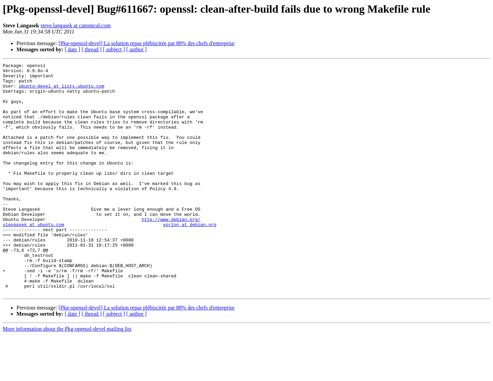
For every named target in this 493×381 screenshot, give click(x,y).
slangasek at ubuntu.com (33, 257)
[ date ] (72, 49)
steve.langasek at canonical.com (75, 25)
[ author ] (136, 49)
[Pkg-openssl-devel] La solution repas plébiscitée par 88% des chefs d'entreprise (147, 43)
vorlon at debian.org (189, 257)
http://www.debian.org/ (171, 251)
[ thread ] (91, 49)
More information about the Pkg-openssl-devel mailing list (67, 375)
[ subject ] (114, 49)
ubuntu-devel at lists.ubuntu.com (61, 91)
